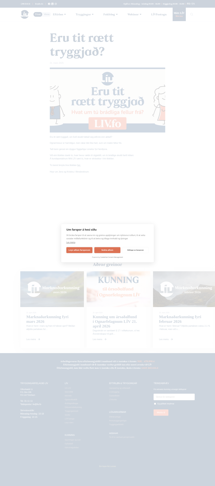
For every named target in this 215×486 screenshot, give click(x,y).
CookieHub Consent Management (111, 257)
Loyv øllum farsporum (79, 250)
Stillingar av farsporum (135, 250)
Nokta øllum (107, 250)
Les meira (70, 242)
